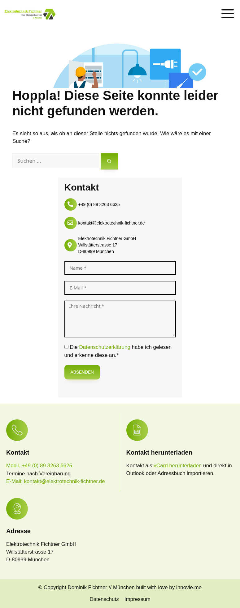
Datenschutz (104, 599)
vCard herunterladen (178, 466)
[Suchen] (109, 161)
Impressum (137, 599)
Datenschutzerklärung (104, 347)
